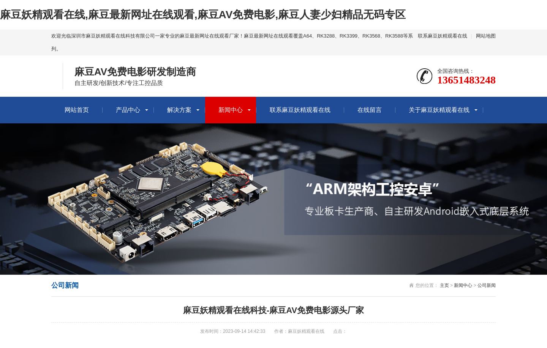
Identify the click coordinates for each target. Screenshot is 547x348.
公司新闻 (486, 285)
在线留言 (369, 110)
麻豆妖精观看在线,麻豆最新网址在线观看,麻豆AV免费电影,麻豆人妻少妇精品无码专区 (203, 14)
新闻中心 (230, 110)
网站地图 (486, 36)
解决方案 (179, 110)
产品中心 (128, 110)
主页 (444, 285)
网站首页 (77, 110)
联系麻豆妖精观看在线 (442, 36)
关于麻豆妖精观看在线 (439, 110)
